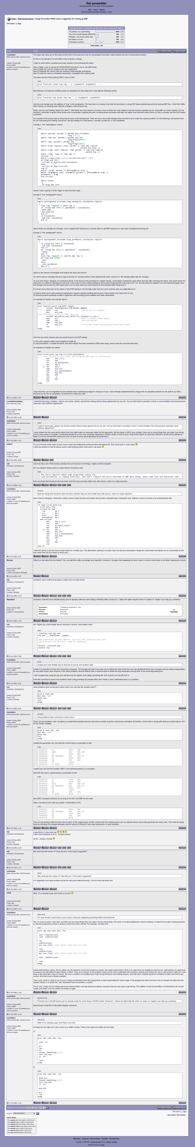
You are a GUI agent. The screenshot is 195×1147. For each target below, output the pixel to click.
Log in (110, 12)
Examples (105, 1138)
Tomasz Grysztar (96, 1142)
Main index (77, 1138)
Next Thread (181, 1115)
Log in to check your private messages (93, 12)
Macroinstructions (26, 19)
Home (90, 10)
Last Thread (171, 1115)
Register (102, 10)
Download (85, 1138)
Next (19, 23)
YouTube (114, 1142)
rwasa (103, 1145)
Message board (114, 1138)
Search (95, 10)
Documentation (95, 1138)
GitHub (108, 1142)
